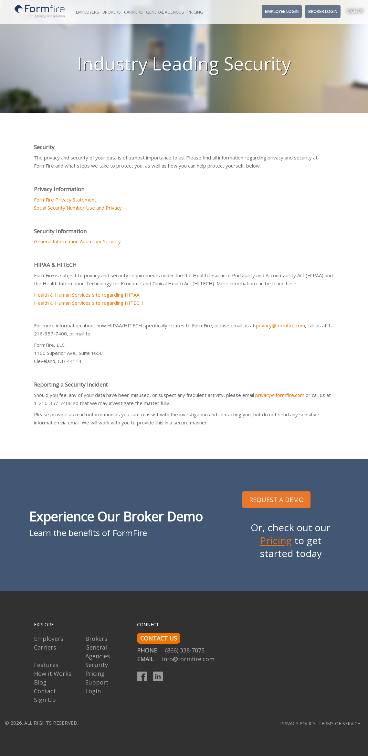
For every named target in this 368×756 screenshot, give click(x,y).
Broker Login (322, 11)
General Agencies (165, 12)
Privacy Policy (297, 723)
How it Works (52, 673)
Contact (45, 691)
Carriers (133, 12)
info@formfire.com (188, 659)
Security (96, 665)
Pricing (195, 12)
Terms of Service (339, 723)
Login (93, 691)
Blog (40, 682)
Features (46, 665)
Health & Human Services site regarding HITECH (88, 303)
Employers (87, 12)
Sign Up (355, 11)
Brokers (111, 12)
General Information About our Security (77, 241)
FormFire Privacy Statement (65, 199)
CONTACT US (158, 638)
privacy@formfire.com (280, 325)
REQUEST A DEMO (276, 499)
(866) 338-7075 (185, 650)
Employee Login (282, 11)
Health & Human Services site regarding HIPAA (86, 294)
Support (97, 682)
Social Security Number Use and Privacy (78, 207)
